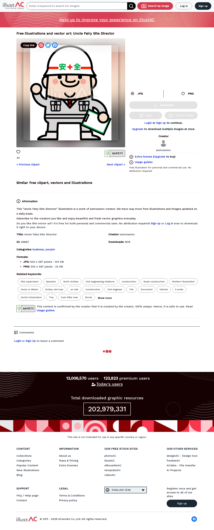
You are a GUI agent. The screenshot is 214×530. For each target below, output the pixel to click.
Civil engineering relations (100, 281)
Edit (145, 115)
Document (147, 289)
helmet (164, 289)
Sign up (203, 6)
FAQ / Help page (27, 495)
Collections (23, 455)
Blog (19, 475)
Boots (88, 297)
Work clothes (70, 281)
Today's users (109, 384)
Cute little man (69, 297)
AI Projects (174, 470)
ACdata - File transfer (181, 465)
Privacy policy (68, 500)
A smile (179, 289)
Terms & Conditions (72, 495)
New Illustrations (27, 470)
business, (38, 249)
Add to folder (181, 115)
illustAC (109, 460)
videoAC (110, 475)
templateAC (112, 470)
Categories (23, 460)
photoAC (110, 455)
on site (74, 289)
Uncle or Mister (29, 289)
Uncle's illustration (31, 297)
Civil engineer (114, 289)
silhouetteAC (113, 465)
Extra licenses (68, 465)
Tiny (51, 297)
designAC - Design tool (182, 455)
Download (163, 105)
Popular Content (27, 465)
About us (65, 455)
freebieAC (173, 460)
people (50, 249)
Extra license (143, 156)
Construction (92, 289)
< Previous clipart (27, 164)
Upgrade (137, 129)
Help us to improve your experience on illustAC (107, 19)
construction (129, 281)
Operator (51, 281)
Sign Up (31, 340)
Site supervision (30, 281)
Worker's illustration (183, 281)
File (131, 289)
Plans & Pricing (68, 460)
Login (148, 122)
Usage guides (143, 162)
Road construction (154, 281)
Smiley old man (54, 289)
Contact (21, 500)
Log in (184, 6)
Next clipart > (116, 164)
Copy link (28, 45)
